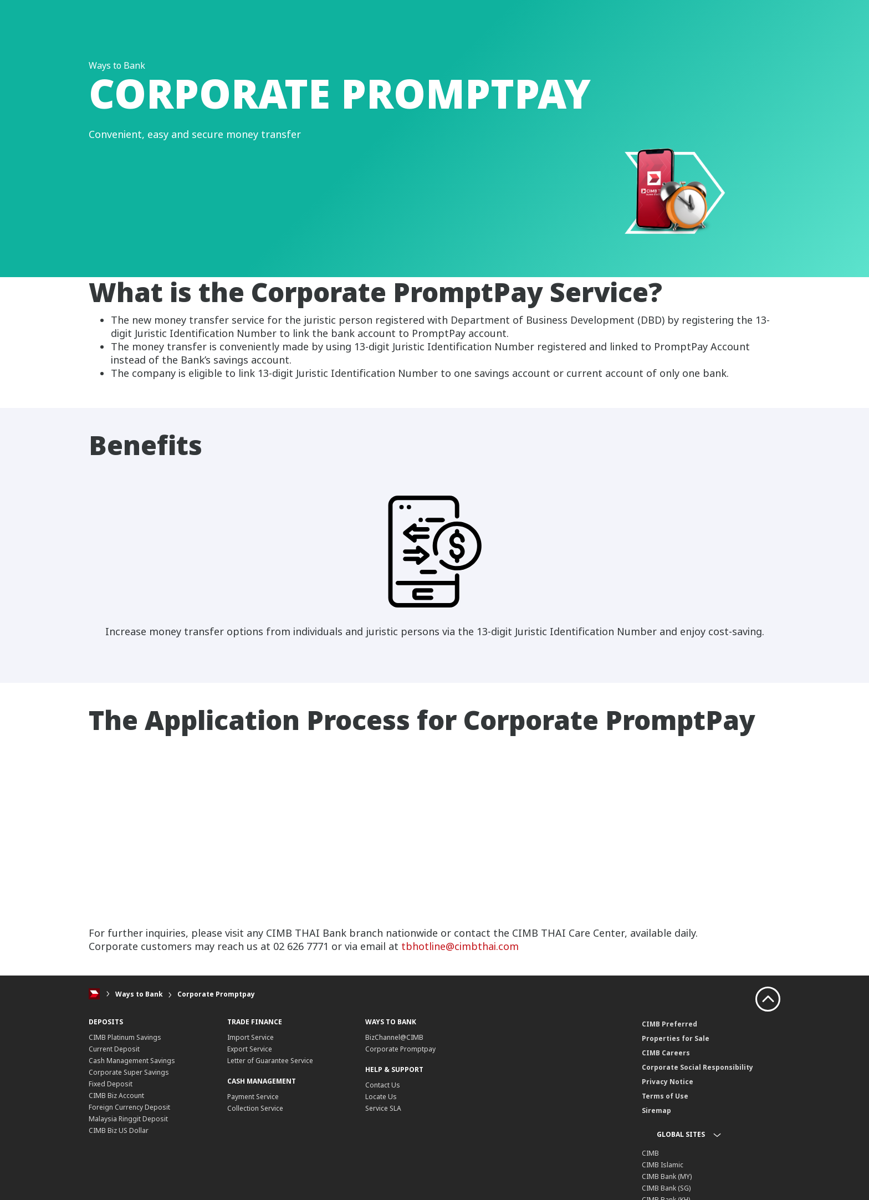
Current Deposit (114, 1049)
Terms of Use (665, 1096)
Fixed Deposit (110, 1084)
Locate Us (381, 1096)
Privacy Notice (667, 1081)
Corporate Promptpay (216, 994)
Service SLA (383, 1108)
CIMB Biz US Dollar (119, 1130)
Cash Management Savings (132, 1060)
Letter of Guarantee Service (270, 1060)
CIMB (650, 1153)
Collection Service (255, 1108)
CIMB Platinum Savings (125, 1037)
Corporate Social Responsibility (697, 1067)
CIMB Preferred (669, 1024)
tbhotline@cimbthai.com (460, 946)
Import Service (250, 1037)
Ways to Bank (139, 994)
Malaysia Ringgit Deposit (128, 1119)
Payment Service (253, 1096)
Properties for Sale (675, 1038)
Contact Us (382, 1085)
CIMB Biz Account (116, 1095)
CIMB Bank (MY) (667, 1176)
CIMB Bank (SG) (666, 1188)
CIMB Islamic (662, 1165)
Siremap (656, 1110)
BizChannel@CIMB (394, 1037)
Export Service (249, 1049)
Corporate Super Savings (129, 1072)
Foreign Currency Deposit (129, 1107)
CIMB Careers (666, 1053)
